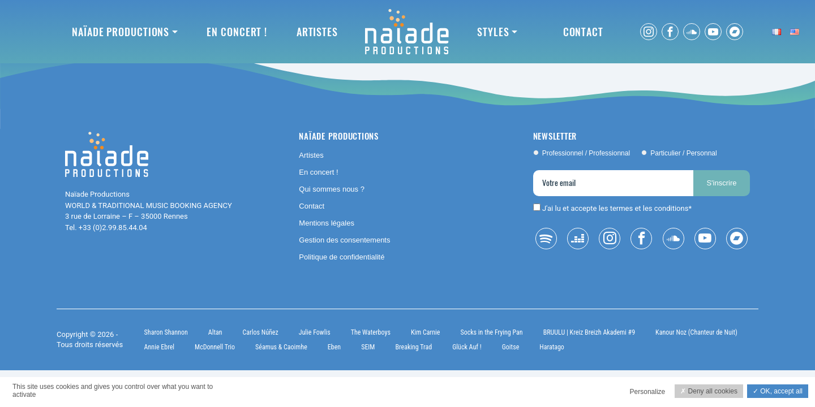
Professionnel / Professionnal (586, 153)
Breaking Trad (413, 347)
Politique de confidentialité (341, 257)
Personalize (648, 392)
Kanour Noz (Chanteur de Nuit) (696, 332)
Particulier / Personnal (683, 153)
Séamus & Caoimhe (281, 347)
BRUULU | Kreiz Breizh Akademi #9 (589, 332)
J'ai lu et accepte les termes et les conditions (615, 208)
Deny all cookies (708, 391)
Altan (215, 332)
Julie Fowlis (315, 332)
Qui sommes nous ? (331, 189)
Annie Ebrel (159, 347)
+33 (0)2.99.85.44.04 (113, 227)
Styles (493, 32)
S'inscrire (721, 183)
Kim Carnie (425, 332)
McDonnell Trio (215, 347)
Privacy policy (254, 394)
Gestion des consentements (344, 240)
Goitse (511, 347)
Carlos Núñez (260, 332)
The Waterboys (371, 332)
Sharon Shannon (166, 332)
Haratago (551, 347)
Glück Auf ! (467, 347)
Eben (334, 347)
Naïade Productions (120, 32)
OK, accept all (778, 391)
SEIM (368, 347)
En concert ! (237, 32)
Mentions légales (326, 223)
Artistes (317, 32)
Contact (583, 32)
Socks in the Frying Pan (491, 332)
